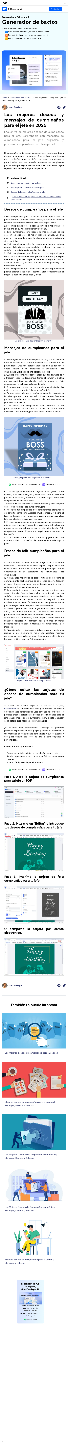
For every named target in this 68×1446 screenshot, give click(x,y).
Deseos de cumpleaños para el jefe (26, 183)
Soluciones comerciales (21, 98)
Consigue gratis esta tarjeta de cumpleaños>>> (34, 477)
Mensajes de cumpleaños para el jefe (27, 187)
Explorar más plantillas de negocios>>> (34, 680)
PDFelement (10, 708)
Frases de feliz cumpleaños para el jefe (28, 192)
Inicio (4, 98)
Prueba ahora (55, 9)
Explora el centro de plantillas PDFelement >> (34, 341)
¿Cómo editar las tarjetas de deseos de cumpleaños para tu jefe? (36, 197)
